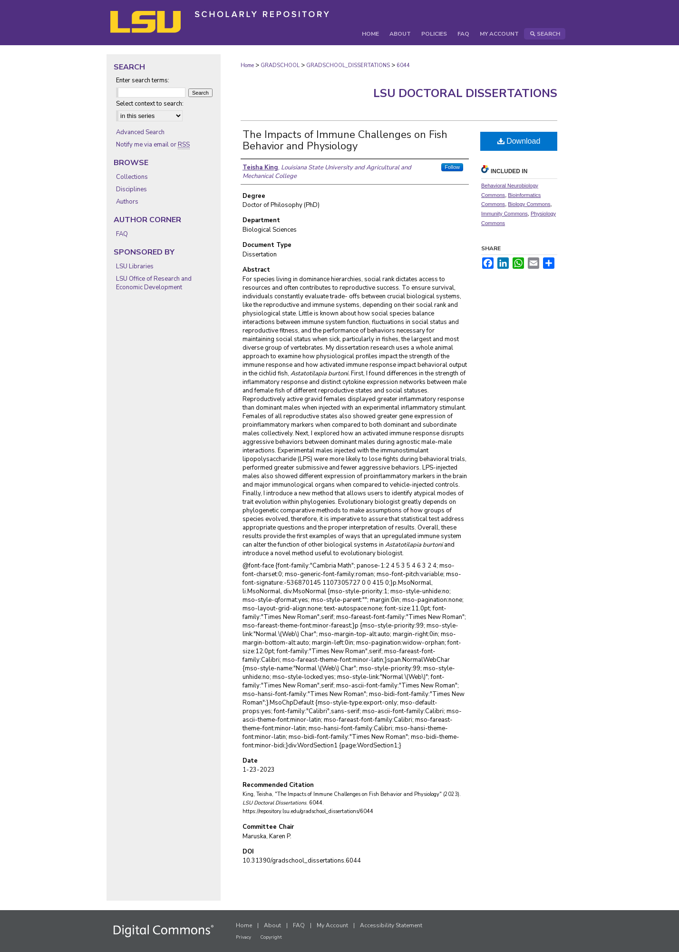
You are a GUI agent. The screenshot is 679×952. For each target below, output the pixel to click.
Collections (132, 177)
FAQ (122, 234)
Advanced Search (140, 132)
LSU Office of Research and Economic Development (154, 283)
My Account (332, 925)
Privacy (243, 937)
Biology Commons (529, 204)
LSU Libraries (135, 266)
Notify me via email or (153, 144)
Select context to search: (150, 103)
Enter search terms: (142, 80)
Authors (127, 201)
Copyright (271, 937)
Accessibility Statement (391, 925)
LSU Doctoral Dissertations (465, 93)
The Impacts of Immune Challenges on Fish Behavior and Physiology (344, 140)
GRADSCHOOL (280, 65)
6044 (403, 65)
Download (519, 141)
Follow (452, 167)
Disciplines (131, 189)
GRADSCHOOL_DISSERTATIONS (348, 65)
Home (247, 65)
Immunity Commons (504, 213)
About (272, 925)
